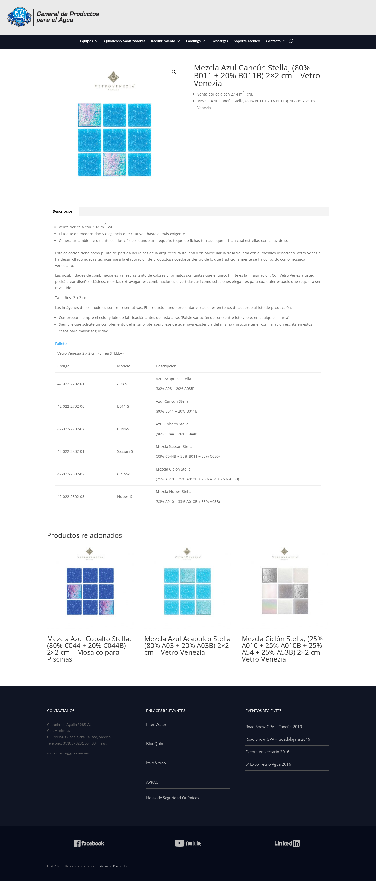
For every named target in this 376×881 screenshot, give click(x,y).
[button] (174, 72)
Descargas (220, 41)
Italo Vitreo (156, 762)
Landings (193, 41)
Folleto (61, 343)
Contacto (273, 41)
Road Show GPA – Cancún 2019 (273, 726)
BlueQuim (155, 743)
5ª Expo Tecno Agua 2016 (268, 764)
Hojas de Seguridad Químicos (172, 797)
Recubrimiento (163, 41)
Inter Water (156, 724)
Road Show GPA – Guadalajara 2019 (277, 739)
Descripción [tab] (62, 211)
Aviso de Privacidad (114, 866)
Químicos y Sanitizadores (124, 41)
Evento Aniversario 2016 (267, 751)
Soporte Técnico (247, 41)
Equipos (86, 41)
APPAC (152, 782)
